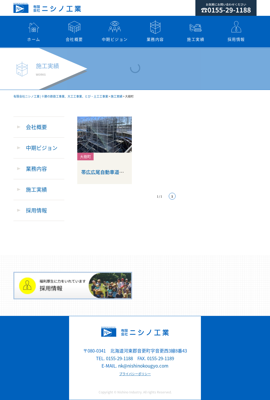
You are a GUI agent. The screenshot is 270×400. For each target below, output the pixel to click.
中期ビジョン (114, 31)
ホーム (33, 31)
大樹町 (85, 156)
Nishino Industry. (129, 392)
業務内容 (155, 31)
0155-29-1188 (119, 358)
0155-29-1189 (160, 358)
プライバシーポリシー (135, 374)
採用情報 (236, 31)
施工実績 (196, 31)
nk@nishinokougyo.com (143, 365)
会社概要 (74, 31)
